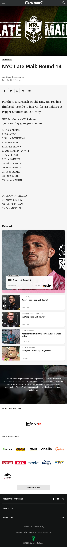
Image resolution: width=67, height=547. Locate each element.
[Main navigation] (3, 2)
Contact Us (32, 532)
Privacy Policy (39, 527)
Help (25, 532)
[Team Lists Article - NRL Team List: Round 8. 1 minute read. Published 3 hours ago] (33, 261)
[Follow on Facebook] (54, 499)
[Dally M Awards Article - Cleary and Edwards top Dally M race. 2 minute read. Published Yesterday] (33, 353)
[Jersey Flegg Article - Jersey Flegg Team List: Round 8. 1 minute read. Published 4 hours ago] (33, 302)
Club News (7, 60)
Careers (19, 532)
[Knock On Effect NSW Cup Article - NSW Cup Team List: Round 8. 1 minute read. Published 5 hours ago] (33, 319)
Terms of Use (27, 527)
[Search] (63, 2)
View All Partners (33, 487)
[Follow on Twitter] (58, 499)
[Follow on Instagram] (63, 499)
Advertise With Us (44, 532)
